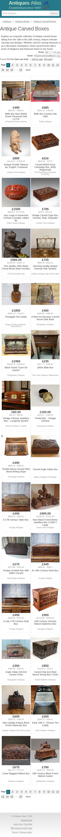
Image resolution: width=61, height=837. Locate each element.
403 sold (48, 59)
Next (28, 70)
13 (2, 70)
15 (11, 70)
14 (7, 70)
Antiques (25, 3)
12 (57, 65)
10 (48, 65)
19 (20, 70)
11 (53, 65)
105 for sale (37, 59)
